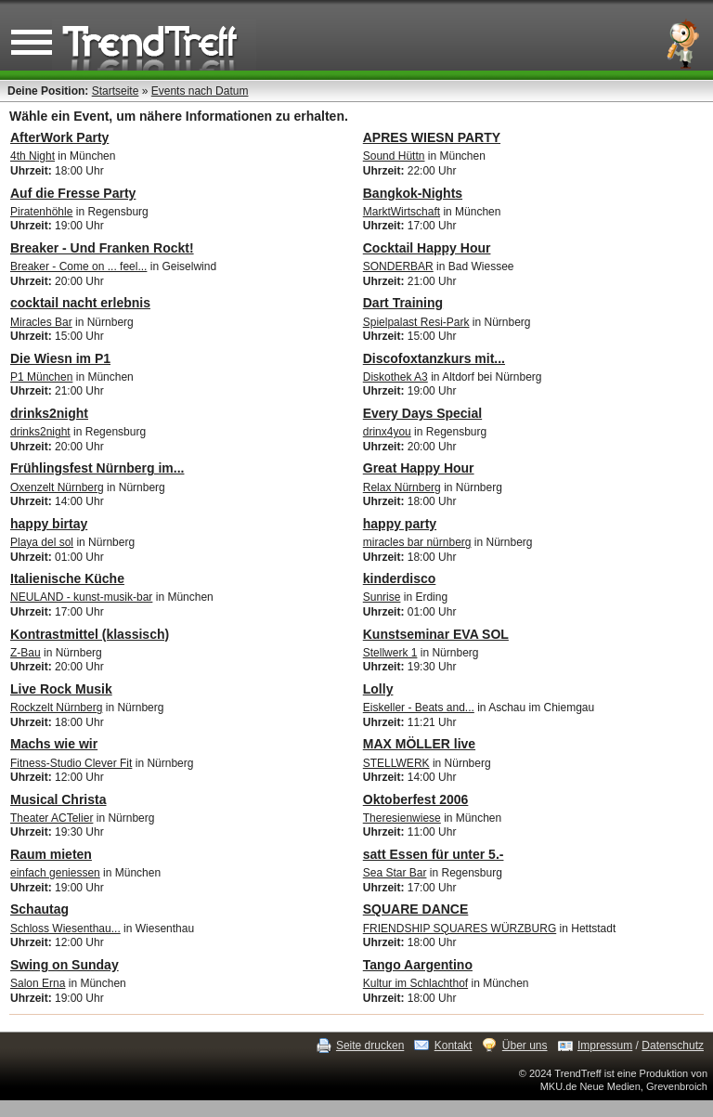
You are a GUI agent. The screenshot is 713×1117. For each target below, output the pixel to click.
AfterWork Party (59, 137)
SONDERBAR (398, 266)
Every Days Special (422, 413)
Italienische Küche (67, 578)
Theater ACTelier (51, 818)
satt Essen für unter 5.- (433, 854)
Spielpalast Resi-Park (416, 322)
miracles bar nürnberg (417, 542)
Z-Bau (25, 652)
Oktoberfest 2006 (416, 799)
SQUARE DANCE (416, 909)
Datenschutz (673, 1045)
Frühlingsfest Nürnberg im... (97, 468)
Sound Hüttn (394, 155)
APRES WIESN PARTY (431, 137)
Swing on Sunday (64, 964)
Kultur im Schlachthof (415, 983)
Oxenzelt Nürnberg (57, 487)
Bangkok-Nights (412, 193)
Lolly (378, 689)
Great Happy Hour (418, 468)
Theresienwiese (402, 818)
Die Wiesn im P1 (60, 358)
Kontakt (453, 1045)
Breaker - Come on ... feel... (78, 266)
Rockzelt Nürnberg (56, 707)
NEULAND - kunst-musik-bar (81, 597)
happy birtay (48, 523)
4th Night (32, 155)
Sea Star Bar (395, 872)
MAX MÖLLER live (419, 743)
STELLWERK (396, 763)
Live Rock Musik (61, 689)
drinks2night (49, 413)
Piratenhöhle (41, 211)
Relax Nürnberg (402, 487)
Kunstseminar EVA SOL (436, 634)
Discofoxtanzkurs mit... (434, 358)
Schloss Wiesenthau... (65, 928)
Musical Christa (58, 799)
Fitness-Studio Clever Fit (71, 763)
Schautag (39, 909)
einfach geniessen (55, 872)
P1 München (41, 376)
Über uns (525, 1045)
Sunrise (382, 597)
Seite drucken (370, 1045)
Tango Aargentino (418, 964)
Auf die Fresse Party (73, 193)
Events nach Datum (200, 90)
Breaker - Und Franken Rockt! (102, 247)
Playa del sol (41, 542)
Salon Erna (37, 983)
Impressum (604, 1045)
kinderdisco (399, 578)
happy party (399, 523)
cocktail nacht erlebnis (80, 302)
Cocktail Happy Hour (427, 247)
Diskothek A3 (395, 376)
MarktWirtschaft (401, 211)
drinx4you (387, 431)
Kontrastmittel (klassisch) (89, 634)
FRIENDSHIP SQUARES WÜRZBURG (459, 928)
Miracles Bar (41, 322)
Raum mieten (51, 854)
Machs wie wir (53, 743)
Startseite (115, 90)
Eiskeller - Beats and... (418, 707)
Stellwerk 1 (390, 652)
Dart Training (403, 302)
